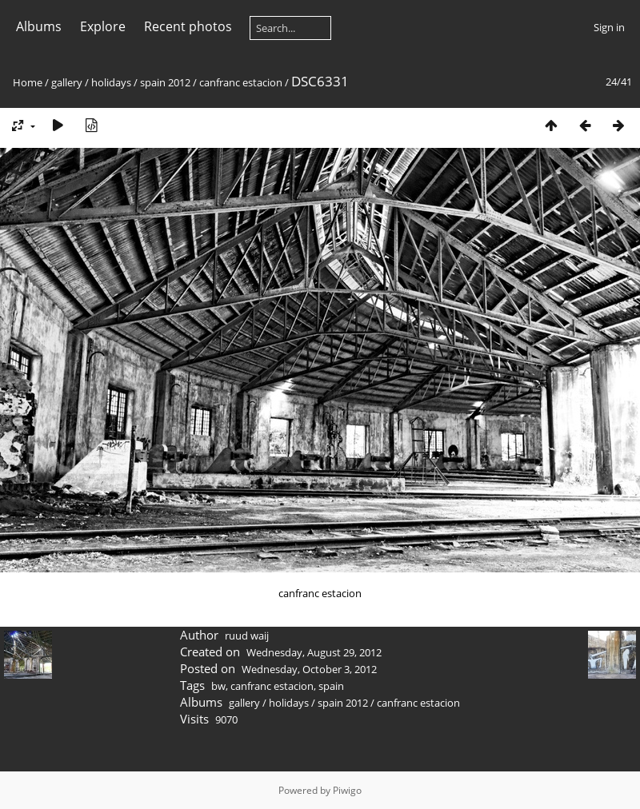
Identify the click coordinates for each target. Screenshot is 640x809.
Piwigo (347, 790)
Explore (103, 26)
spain (331, 686)
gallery (66, 82)
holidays (111, 82)
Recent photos (188, 26)
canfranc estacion (240, 82)
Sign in (609, 27)
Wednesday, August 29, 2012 (314, 652)
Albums (39, 26)
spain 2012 (165, 82)
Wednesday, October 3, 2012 (309, 669)
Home (27, 82)
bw (218, 686)
